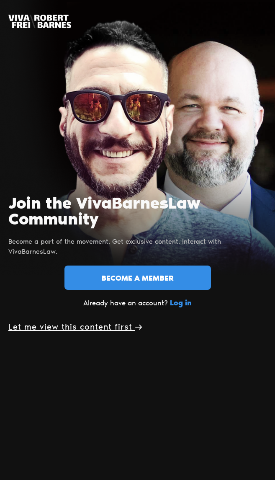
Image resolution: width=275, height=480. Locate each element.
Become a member (137, 279)
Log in (181, 303)
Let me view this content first (75, 327)
